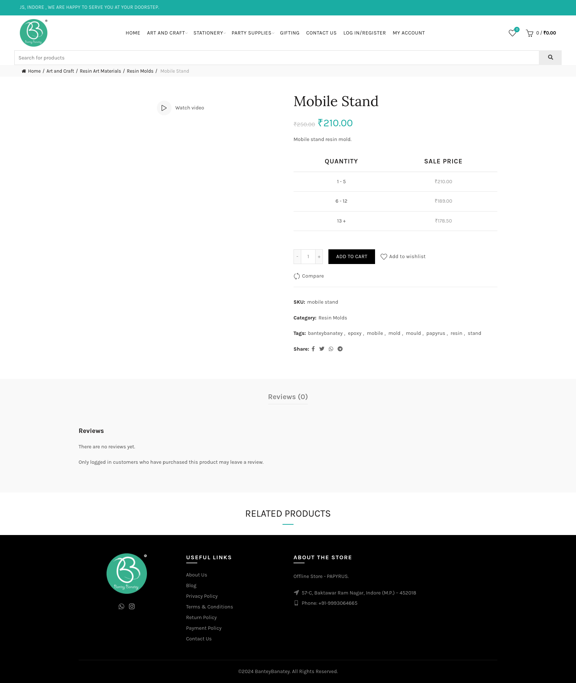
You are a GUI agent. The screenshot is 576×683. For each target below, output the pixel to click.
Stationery (208, 33)
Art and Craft (166, 33)
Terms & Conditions (209, 607)
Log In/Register (364, 33)
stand (474, 333)
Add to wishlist (407, 256)
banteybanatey (325, 333)
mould (413, 333)
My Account (409, 33)
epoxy (354, 333)
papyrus (436, 333)
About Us (197, 575)
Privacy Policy (202, 596)
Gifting (289, 33)
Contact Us (321, 33)
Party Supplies (251, 33)
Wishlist (516, 30)
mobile (375, 333)
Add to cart (351, 256)
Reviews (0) (288, 397)
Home (133, 33)
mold (394, 333)
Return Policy (201, 617)
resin (456, 333)
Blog (191, 585)
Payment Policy (204, 628)
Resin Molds (140, 71)
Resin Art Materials (100, 71)
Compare (313, 276)
